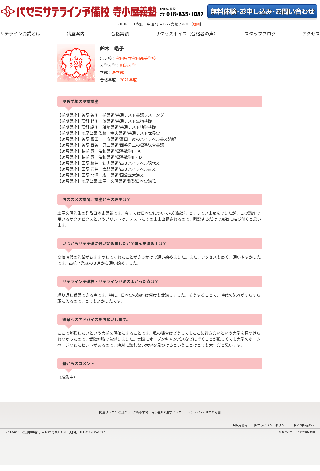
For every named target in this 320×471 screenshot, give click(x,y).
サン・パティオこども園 (204, 412)
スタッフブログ (260, 33)
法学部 (118, 72)
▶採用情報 (240, 425)
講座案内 (76, 33)
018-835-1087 (95, 432)
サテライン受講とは (20, 33)
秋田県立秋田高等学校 (136, 58)
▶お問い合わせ (304, 425)
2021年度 (128, 80)
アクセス (311, 33)
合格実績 (120, 33)
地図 (196, 23)
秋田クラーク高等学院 (133, 412)
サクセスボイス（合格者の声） (187, 33)
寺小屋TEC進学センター (168, 412)
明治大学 (128, 65)
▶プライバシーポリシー (270, 425)
